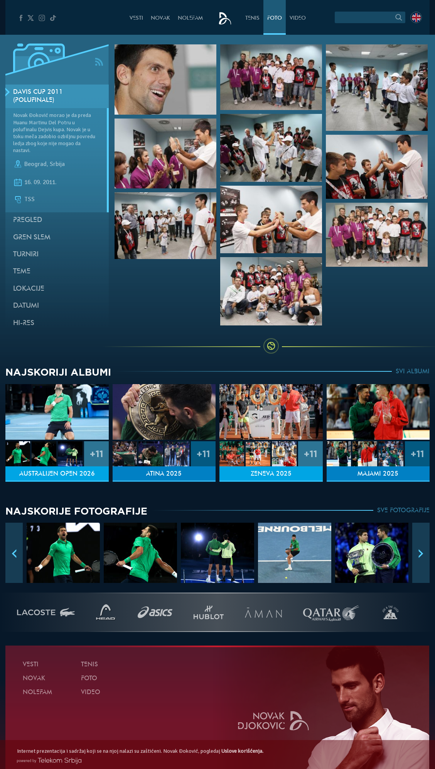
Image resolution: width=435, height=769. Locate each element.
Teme (21, 271)
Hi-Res (23, 323)
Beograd (35, 164)
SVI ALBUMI (413, 372)
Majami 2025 (377, 474)
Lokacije (28, 289)
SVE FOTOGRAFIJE (403, 511)
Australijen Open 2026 (57, 474)
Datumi (26, 306)
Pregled (27, 220)
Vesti (136, 18)
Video (298, 18)
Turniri (26, 254)
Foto (274, 18)
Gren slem (32, 237)
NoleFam (190, 18)
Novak (160, 18)
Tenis (252, 18)
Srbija (57, 164)
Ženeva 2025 (271, 474)
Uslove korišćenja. (242, 751)
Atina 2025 (164, 474)
